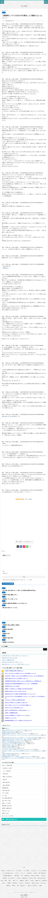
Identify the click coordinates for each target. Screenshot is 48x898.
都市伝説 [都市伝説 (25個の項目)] (13, 885)
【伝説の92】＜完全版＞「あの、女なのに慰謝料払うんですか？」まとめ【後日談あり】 (21, 750)
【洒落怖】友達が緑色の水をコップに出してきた (12, 740)
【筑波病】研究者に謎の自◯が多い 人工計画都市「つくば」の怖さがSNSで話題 (19, 737)
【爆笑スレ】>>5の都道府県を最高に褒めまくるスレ (13, 742)
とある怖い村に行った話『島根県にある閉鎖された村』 (14, 743)
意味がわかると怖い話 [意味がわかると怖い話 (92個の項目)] (41, 878)
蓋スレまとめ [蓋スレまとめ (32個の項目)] (43, 883)
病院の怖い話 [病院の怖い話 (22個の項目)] (15, 883)
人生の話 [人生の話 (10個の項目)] (35, 873)
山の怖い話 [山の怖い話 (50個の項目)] (43, 875)
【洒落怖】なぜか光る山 (8, 642)
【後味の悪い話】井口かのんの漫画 (9, 657)
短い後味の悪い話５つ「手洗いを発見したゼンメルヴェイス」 (15, 655)
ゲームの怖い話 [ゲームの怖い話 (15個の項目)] (18, 870)
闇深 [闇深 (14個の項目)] (18, 885)
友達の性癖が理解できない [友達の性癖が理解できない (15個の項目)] (8, 875)
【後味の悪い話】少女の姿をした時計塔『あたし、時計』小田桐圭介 (17, 739)
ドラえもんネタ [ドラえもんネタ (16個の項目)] (33, 870)
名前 (3, 571)
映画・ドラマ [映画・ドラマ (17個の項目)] (15, 880)
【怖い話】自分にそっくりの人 (9, 607)
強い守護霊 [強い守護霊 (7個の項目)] (4, 878)
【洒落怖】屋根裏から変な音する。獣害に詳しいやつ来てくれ (15, 733)
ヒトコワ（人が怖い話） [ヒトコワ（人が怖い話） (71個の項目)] (42, 870)
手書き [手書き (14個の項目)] (5, 880)
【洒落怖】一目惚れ (6, 746)
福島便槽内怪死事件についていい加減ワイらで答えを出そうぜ (15, 756)
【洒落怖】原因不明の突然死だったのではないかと (14, 603)
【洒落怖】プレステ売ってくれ (9, 599)
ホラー (4, 551)
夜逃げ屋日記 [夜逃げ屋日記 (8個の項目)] (16, 875)
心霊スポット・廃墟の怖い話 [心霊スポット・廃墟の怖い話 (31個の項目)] (22, 878)
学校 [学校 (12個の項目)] (22, 875)
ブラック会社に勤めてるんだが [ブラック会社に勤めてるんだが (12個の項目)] (7, 873)
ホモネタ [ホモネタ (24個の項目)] (16, 873)
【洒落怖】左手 (6, 633)
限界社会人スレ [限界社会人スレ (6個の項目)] (23, 885)
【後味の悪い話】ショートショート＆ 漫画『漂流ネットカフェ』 (16, 664)
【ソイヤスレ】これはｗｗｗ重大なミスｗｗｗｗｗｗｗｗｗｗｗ (16, 749)
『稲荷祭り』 (5, 268)
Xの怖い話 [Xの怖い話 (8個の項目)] (3, 870)
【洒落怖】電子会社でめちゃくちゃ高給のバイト (12, 730)
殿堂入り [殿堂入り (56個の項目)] (27, 880)
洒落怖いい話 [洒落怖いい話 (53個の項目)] (38, 880)
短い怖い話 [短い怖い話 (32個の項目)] (21, 883)
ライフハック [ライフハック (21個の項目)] (22, 873)
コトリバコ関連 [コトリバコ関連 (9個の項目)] (26, 870)
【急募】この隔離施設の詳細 (8, 659)
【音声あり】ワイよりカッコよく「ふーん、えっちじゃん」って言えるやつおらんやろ (21, 735)
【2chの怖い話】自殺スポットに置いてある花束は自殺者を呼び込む (19, 590)
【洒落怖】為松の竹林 (7, 638)
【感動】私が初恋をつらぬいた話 (9, 745)
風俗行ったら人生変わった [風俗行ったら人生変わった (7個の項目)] (33, 885)
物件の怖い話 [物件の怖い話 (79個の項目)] (44, 880)
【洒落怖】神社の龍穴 (7, 629)
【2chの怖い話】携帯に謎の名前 (9, 747)
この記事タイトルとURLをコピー (24, 541)
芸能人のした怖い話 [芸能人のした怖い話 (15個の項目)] (35, 883)
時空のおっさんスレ (7, 416)
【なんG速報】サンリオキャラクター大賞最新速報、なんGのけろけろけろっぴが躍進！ (21, 757)
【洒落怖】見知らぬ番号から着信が (11, 625)
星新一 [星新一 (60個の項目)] (10, 880)
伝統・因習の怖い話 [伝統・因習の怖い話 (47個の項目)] (42, 873)
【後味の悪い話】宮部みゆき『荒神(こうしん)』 (12, 662)
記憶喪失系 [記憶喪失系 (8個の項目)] (8, 885)
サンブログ (24, 6)
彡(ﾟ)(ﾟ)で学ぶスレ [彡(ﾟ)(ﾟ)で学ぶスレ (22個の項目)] (11, 878)
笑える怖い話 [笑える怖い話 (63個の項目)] (27, 883)
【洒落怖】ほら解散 (6, 755)
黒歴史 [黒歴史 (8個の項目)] (40, 885)
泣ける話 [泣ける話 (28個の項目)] (32, 880)
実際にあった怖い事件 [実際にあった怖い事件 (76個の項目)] (35, 875)
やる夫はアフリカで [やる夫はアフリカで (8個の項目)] (10, 870)
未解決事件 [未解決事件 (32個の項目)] (22, 880)
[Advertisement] (12, 510)
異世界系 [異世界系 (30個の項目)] (9, 883)
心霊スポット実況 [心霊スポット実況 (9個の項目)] (32, 878)
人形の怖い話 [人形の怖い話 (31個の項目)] (29, 873)
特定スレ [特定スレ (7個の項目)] (4, 883)
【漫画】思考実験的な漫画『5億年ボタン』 (11, 753)
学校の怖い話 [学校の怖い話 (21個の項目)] (27, 875)
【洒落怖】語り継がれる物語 (8, 732)
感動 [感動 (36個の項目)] (2, 880)
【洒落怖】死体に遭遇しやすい (9, 594)
